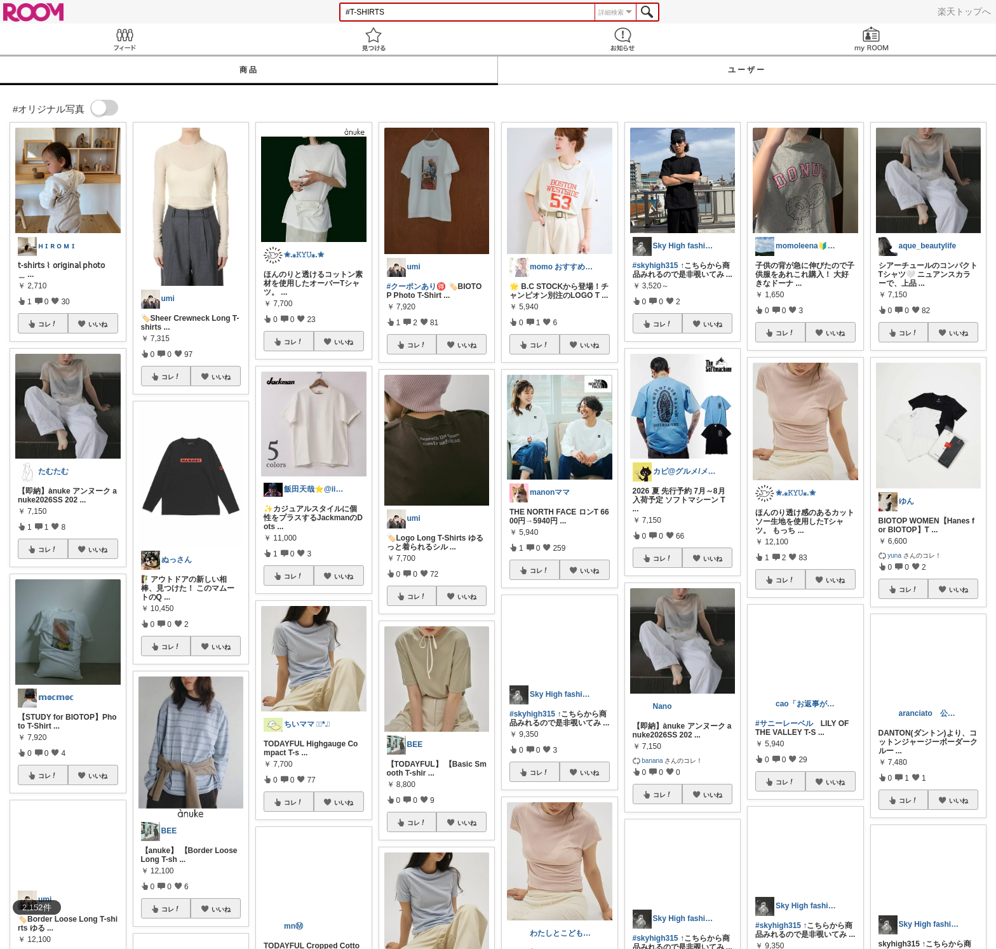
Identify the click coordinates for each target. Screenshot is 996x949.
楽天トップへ (964, 11)
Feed (124, 39)
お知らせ (622, 39)
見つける (373, 39)
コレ (47, 324)
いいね (97, 324)
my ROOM (871, 39)
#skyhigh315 (655, 265)
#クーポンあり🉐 (417, 286)
